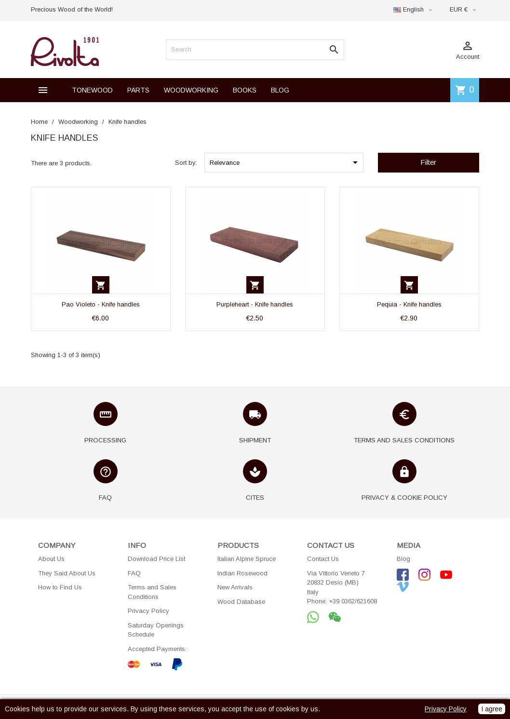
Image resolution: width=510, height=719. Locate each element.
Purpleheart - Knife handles (254, 304)
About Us (51, 558)
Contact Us (323, 558)
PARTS (138, 90)
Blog (403, 558)
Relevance (285, 162)
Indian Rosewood (242, 573)
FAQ (134, 573)
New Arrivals (235, 587)
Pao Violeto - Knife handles (101, 304)
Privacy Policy (148, 610)
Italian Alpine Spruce (246, 558)
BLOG (280, 90)
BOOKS (244, 90)
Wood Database (241, 601)
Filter (428, 162)
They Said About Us (66, 573)
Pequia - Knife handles (409, 304)
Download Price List (156, 558)
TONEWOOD (92, 90)
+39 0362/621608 (353, 601)
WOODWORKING (191, 90)
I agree (491, 709)
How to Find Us (60, 587)
